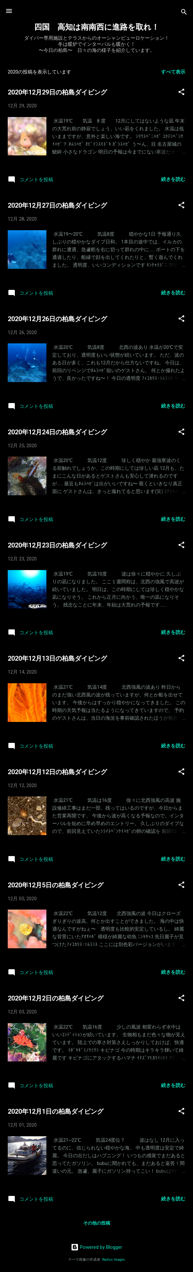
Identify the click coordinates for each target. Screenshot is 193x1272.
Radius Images (113, 1259)
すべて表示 (173, 72)
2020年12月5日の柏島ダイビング (55, 885)
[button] (181, 93)
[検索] (184, 13)
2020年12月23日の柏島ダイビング (57, 545)
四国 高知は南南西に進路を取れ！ (96, 27)
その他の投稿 (96, 1223)
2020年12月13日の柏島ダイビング (57, 658)
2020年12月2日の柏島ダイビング (55, 998)
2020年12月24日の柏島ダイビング (57, 432)
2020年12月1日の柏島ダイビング (55, 1111)
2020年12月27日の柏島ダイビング (57, 205)
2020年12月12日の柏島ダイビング (57, 772)
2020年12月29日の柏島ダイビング (57, 92)
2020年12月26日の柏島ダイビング (57, 319)
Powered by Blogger (96, 1247)
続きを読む (173, 179)
